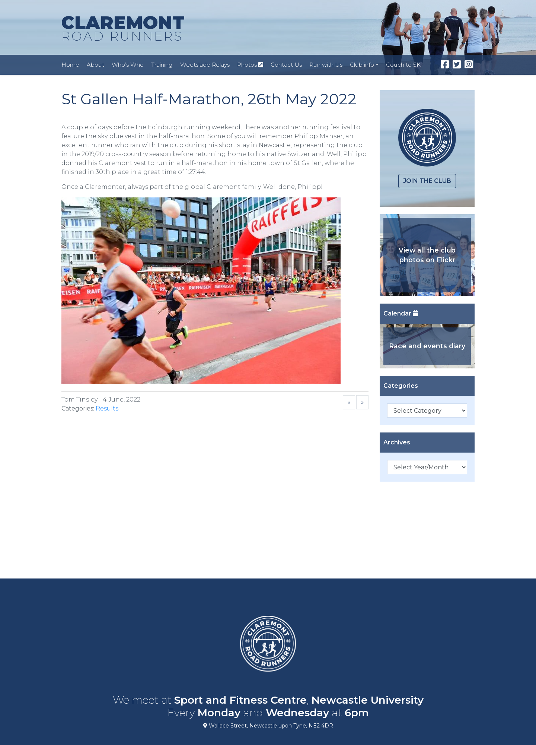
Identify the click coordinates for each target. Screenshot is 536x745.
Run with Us (325, 64)
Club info (362, 64)
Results (107, 408)
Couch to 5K (403, 64)
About (95, 64)
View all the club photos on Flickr (427, 255)
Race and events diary (427, 346)
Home (70, 64)
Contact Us (286, 64)
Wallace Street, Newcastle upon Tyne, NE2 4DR (268, 725)
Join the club (427, 180)
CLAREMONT (123, 28)
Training (162, 64)
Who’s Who (128, 64)
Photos (250, 64)
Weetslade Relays (205, 64)
